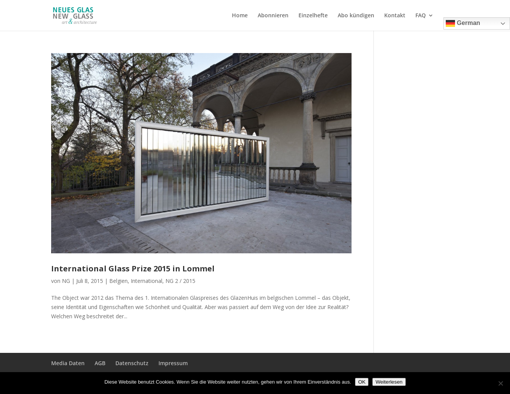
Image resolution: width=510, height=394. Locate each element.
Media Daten (68, 363)
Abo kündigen (356, 16)
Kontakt (394, 16)
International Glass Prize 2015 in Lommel (133, 268)
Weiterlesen (388, 382)
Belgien (118, 280)
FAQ (420, 16)
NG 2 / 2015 (180, 280)
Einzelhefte (313, 16)
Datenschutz (131, 363)
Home (240, 16)
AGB (100, 363)
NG (66, 280)
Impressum (173, 363)
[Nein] (500, 383)
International (146, 280)
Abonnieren (273, 16)
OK (361, 382)
